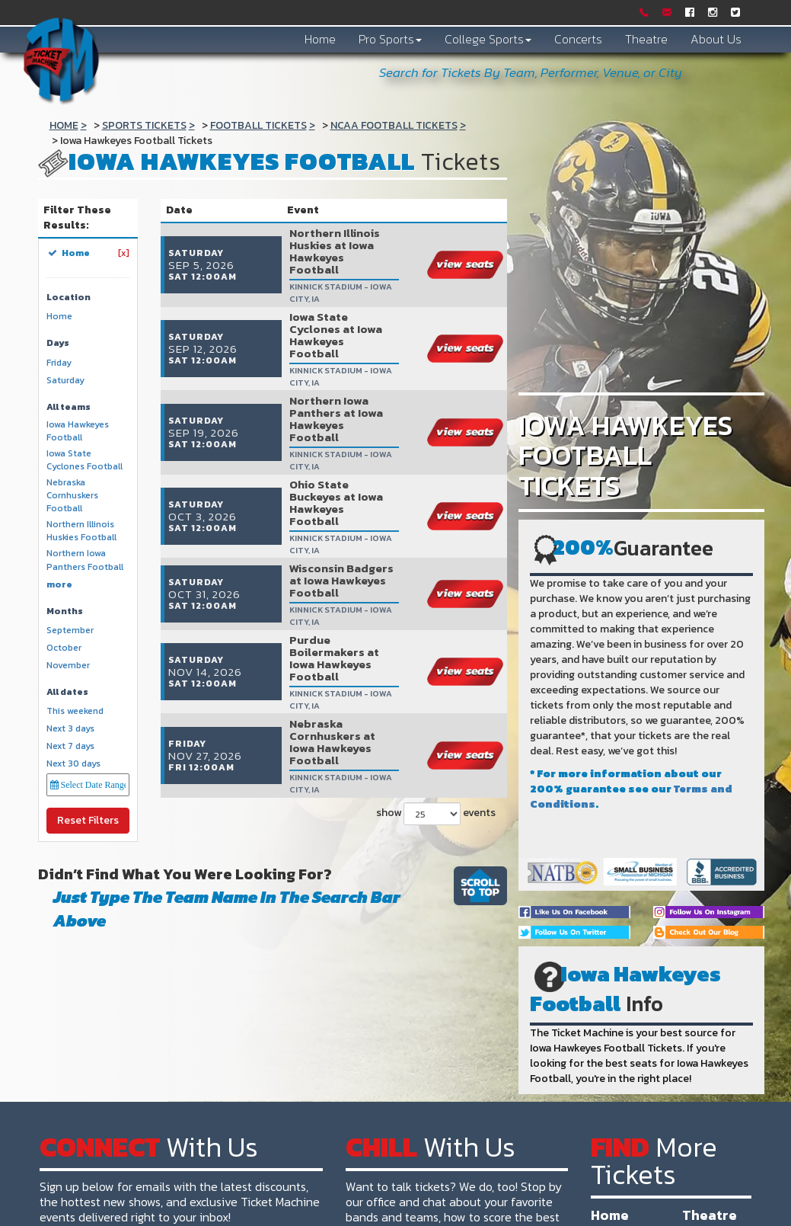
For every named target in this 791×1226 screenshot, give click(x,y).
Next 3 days (70, 728)
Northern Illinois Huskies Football (81, 531)
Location (68, 297)
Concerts (578, 39)
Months (64, 611)
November (68, 665)
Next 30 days (73, 763)
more (59, 584)
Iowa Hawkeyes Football (77, 431)
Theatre (646, 39)
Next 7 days (70, 746)
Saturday (65, 380)
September (70, 630)
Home (320, 39)
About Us (716, 39)
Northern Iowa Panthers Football (84, 560)
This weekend (75, 711)
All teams (68, 407)
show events (434, 644)
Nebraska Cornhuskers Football (72, 495)
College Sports (488, 39)
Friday (59, 363)
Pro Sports (390, 39)
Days (57, 343)
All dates (67, 692)
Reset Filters (88, 820)
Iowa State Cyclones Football (84, 460)
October (63, 648)
